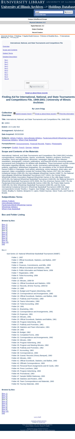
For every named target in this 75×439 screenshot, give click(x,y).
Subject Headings (37, 29)
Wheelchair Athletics (10, 140)
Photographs (57, 144)
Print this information (65, 114)
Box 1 (6, 60)
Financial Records (37, 144)
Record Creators (37, 32)
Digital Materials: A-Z (37, 26)
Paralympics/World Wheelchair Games (58, 138)
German (28, 148)
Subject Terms (8, 53)
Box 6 (6, 70)
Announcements (22, 144)
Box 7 (6, 72)
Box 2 (6, 62)
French (21, 148)
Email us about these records (36, 93)
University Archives (7, 36)
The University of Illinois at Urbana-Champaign (42, 430)
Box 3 (6, 64)
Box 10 (7, 79)
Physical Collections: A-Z (37, 22)
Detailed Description (10, 57)
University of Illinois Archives (22, 7)
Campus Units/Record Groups (37, 19)
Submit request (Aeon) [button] (23, 114)
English (15, 148)
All (3, 244)
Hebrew (36, 148)
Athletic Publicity (16, 138)
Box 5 (6, 68)
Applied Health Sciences (31, 36)
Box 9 (6, 76)
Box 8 (6, 74)
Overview (6, 46)
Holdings (18, 36)
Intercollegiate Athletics (33, 138)
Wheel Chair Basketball (28, 140)
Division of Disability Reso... (50, 36)
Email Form (42, 422)
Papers (48, 144)
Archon (36, 429)
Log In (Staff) (37, 417)
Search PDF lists (40, 14)
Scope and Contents (10, 50)
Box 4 (6, 66)
